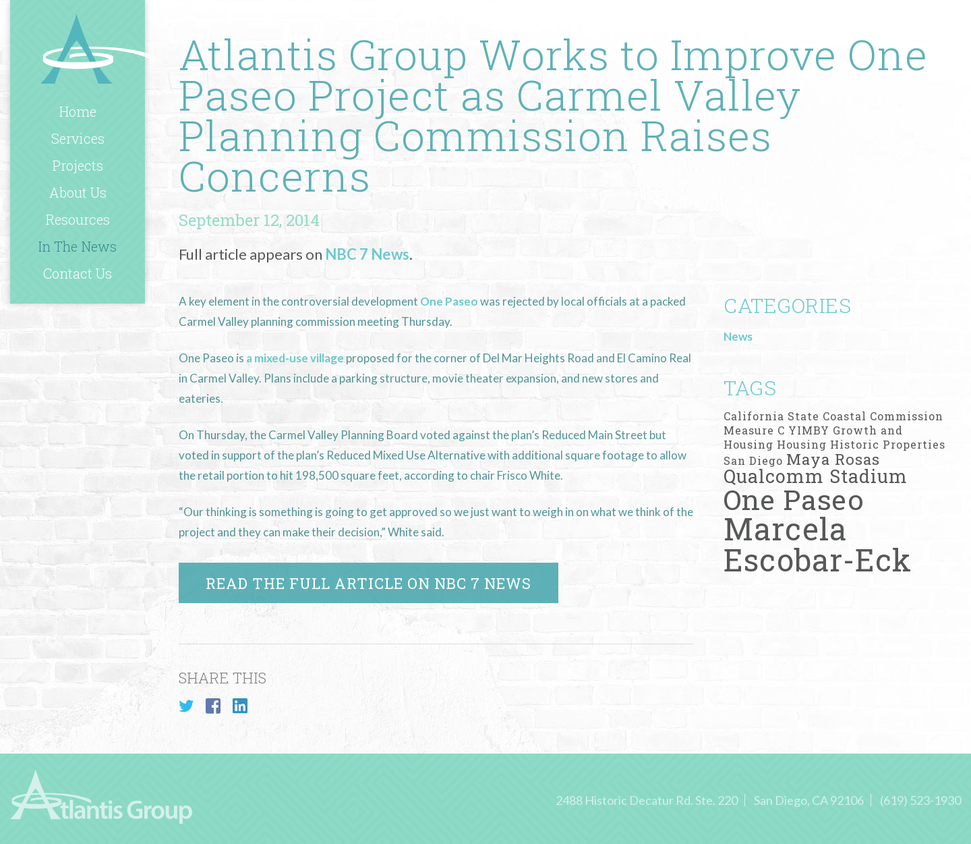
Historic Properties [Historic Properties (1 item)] (887, 444)
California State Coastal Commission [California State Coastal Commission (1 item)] (833, 416)
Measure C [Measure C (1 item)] (754, 430)
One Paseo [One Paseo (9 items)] (794, 499)
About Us (78, 192)
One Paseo (450, 301)
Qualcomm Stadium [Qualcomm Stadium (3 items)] (816, 476)
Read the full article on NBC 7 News (368, 583)
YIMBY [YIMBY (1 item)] (808, 430)
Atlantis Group (97, 48)
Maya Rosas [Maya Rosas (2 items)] (833, 459)
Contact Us (77, 273)
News (738, 336)
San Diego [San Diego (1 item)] (753, 460)
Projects (78, 165)
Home (77, 111)
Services (78, 138)
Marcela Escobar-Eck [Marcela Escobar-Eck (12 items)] (818, 544)
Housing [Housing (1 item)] (802, 444)
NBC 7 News (367, 254)
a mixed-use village (295, 358)
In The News (77, 246)
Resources (78, 219)
